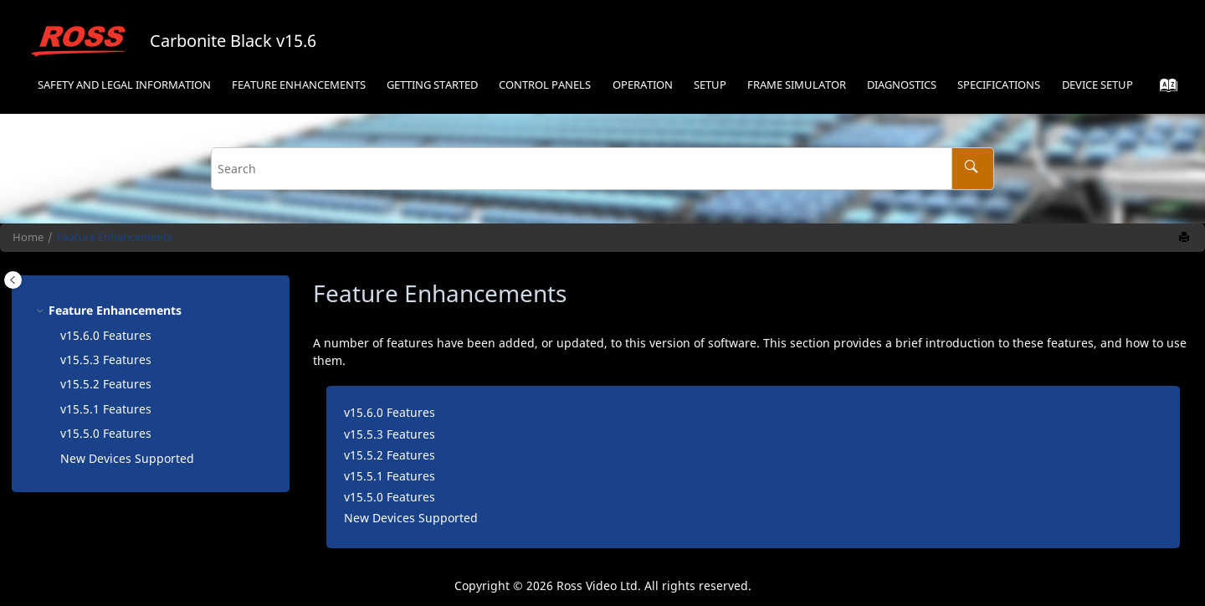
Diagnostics (901, 85)
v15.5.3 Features (105, 359)
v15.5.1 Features (105, 409)
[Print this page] (1186, 238)
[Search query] (602, 168)
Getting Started (432, 85)
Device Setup (1097, 85)
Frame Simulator (796, 85)
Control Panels (545, 85)
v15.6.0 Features (105, 335)
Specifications (998, 85)
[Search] (972, 168)
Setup (710, 85)
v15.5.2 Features (105, 384)
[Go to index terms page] (1163, 89)
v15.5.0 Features (105, 433)
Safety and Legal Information (124, 85)
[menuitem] (124, 86)
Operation (643, 85)
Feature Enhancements (299, 85)
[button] (42, 310)
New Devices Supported (127, 458)
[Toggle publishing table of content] (13, 280)
